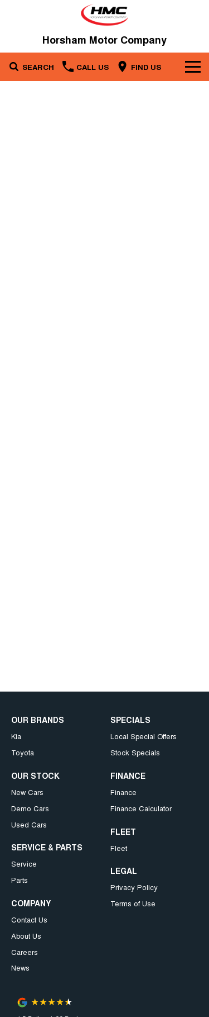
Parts (19, 879)
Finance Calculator (141, 808)
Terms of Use (132, 903)
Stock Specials (135, 752)
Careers (24, 952)
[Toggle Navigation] (193, 67)
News (20, 967)
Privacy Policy (134, 887)
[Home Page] (104, 15)
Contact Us (29, 919)
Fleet (118, 848)
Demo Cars (30, 808)
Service (24, 863)
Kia (16, 736)
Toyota (22, 752)
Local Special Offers (143, 736)
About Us (26, 935)
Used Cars (29, 824)
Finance (123, 792)
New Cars (27, 792)
